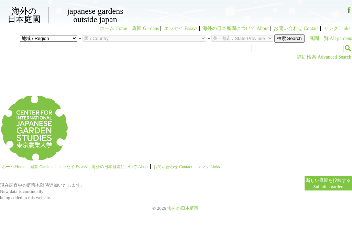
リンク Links (337, 28)
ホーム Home (113, 28)
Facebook (349, 12)
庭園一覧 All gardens (330, 38)
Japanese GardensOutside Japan (95, 15)
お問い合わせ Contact (296, 28)
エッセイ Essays (181, 28)
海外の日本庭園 (24, 15)
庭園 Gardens (145, 28)
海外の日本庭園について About (235, 28)
